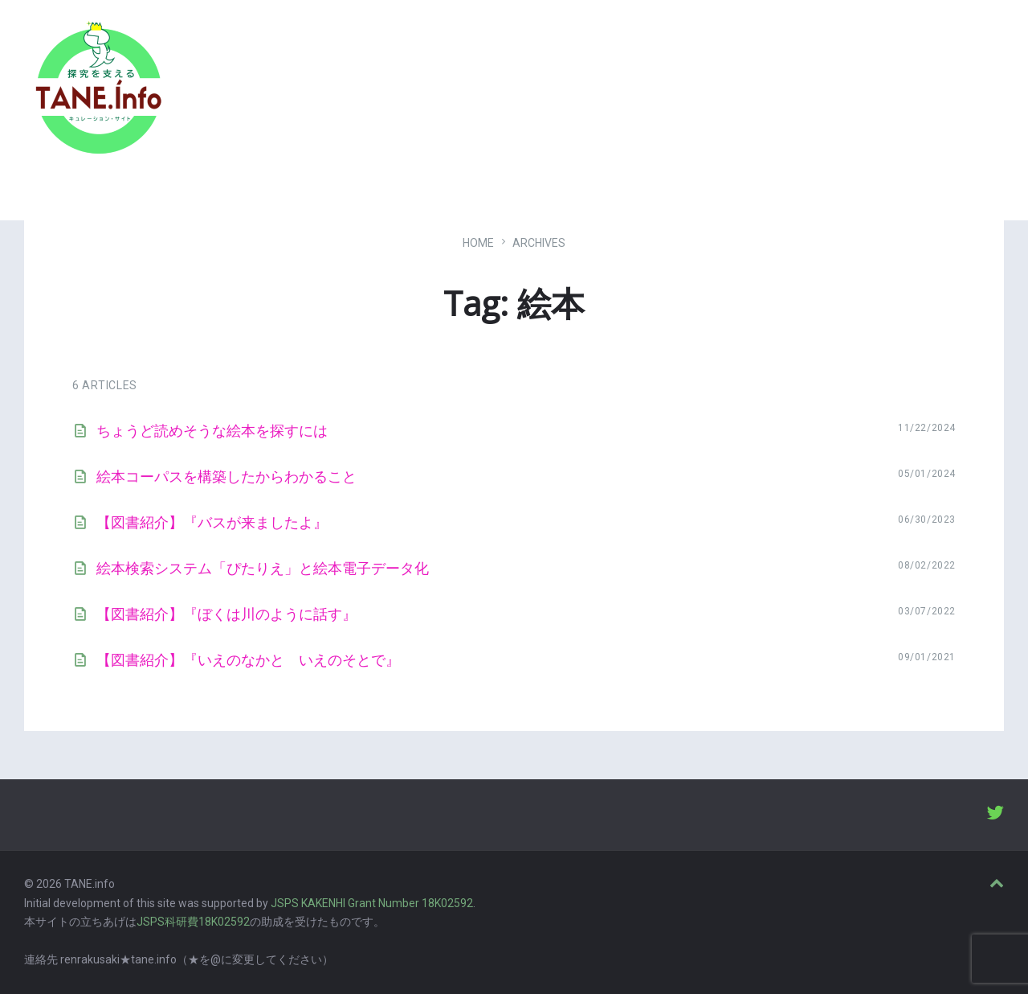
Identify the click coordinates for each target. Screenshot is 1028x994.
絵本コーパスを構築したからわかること (226, 476)
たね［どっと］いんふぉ (254, 82)
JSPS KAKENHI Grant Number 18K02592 (372, 903)
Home (478, 242)
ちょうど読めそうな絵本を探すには (212, 430)
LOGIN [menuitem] (974, 92)
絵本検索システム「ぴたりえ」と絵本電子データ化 (262, 568)
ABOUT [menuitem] (906, 92)
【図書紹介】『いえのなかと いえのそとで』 (248, 659)
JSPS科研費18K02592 (193, 921)
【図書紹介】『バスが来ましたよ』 (212, 522)
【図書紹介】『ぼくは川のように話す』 (226, 614)
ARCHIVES (538, 242)
